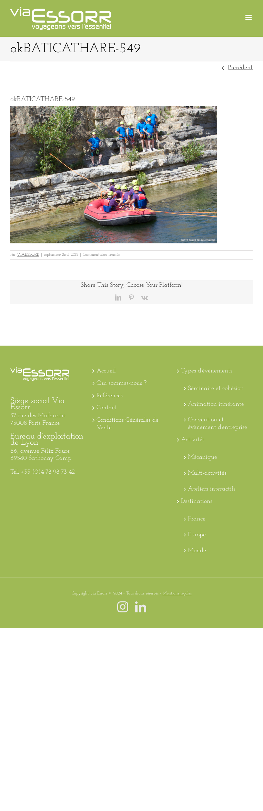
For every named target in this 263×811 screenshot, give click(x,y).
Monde (197, 550)
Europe (197, 534)
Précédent (240, 67)
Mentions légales (177, 593)
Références (110, 395)
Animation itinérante (216, 404)
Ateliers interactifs (211, 489)
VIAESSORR (28, 255)
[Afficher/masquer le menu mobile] (249, 17)
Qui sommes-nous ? (121, 383)
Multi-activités (207, 473)
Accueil (106, 371)
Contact (107, 407)
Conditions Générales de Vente (128, 424)
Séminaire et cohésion (216, 388)
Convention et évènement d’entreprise (217, 424)
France (196, 519)
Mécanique (202, 457)
